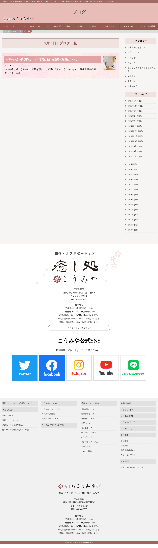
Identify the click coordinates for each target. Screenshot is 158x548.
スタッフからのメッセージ (132, 454)
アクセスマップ (128, 415)
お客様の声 (109, 26)
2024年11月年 (134, 136)
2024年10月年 (134, 141)
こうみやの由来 (48, 400)
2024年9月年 (133, 146)
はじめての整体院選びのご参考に (16, 416)
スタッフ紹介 (129, 26)
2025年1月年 (133, 126)
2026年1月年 (133, 101)
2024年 (131, 174)
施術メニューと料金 (87, 26)
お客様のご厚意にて (136, 47)
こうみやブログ (128, 408)
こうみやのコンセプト (51, 396)
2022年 (131, 184)
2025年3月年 (133, 116)
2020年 (131, 194)
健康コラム (133, 62)
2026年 (131, 164)
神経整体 (132, 76)
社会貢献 (124, 432)
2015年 (131, 220)
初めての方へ (11, 26)
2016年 (131, 215)
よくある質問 (149, 26)
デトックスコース (88, 419)
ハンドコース (86, 424)
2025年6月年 (133, 111)
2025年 (131, 169)
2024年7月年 (133, 156)
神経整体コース (87, 405)
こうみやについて (33, 26)
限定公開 (132, 81)
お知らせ (132, 57)
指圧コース (86, 410)
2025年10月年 (134, 106)
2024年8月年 (133, 151)
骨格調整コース (87, 396)
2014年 (131, 225)
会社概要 (125, 421)
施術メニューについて (11, 407)
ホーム (7, 31)
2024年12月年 (134, 131)
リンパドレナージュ (89, 428)
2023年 (131, 179)
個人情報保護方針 (128, 437)
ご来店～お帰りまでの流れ (13, 411)
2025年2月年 (133, 121)
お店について (134, 52)
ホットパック (86, 433)
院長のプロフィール (50, 405)
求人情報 (125, 447)
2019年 (131, 199)
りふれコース (86, 414)
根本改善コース (87, 400)
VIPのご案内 (86, 438)
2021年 (131, 189)
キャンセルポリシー (129, 441)
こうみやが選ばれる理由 (60, 26)
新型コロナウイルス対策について (17, 389)
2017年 (131, 209)
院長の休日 (133, 86)
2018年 (131, 204)
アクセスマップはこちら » (79, 328)
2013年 (131, 230)
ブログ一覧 (17, 31)
